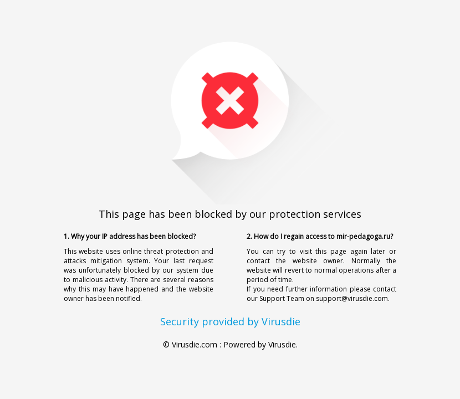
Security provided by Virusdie (230, 321)
